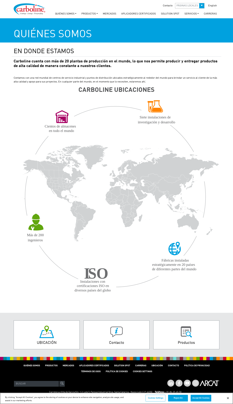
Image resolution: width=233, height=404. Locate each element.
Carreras (140, 366)
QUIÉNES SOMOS (31, 366)
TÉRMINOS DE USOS (91, 371)
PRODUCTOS (51, 366)
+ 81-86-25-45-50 (173, 392)
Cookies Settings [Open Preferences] (142, 371)
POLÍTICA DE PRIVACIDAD (197, 366)
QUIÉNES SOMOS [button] (64, 14)
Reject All (178, 400)
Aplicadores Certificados (138, 14)
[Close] (227, 399)
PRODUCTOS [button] (88, 14)
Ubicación (157, 366)
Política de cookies (117, 371)
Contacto (168, 5)
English (212, 5)
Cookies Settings (155, 400)
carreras (210, 14)
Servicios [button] (190, 14)
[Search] (36, 384)
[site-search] (62, 384)
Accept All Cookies (200, 400)
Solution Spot (122, 366)
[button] (189, 5)
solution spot (170, 14)
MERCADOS (109, 14)
